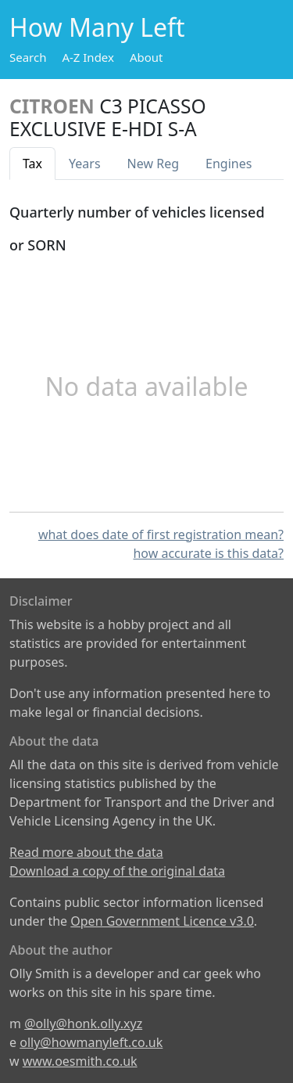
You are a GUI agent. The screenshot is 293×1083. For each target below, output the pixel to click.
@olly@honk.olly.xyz (83, 1023)
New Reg (153, 163)
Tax (32, 163)
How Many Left (97, 27)
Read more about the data (86, 852)
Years (85, 163)
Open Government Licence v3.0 (162, 921)
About (146, 57)
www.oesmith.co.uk (80, 1061)
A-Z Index (88, 57)
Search (27, 57)
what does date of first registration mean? (161, 534)
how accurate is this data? (208, 553)
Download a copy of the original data (117, 871)
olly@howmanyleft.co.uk (91, 1042)
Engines (228, 163)
